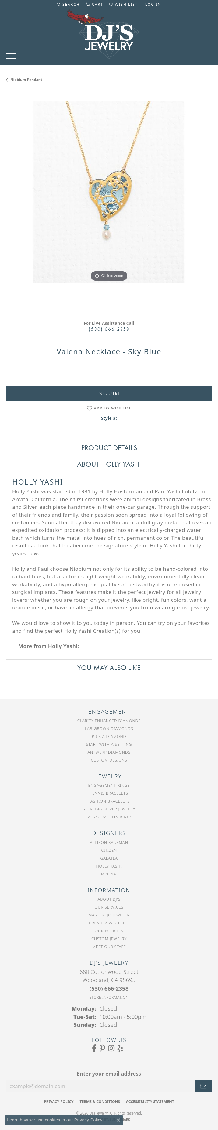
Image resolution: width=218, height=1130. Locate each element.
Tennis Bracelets (109, 793)
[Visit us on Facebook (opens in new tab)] (94, 1048)
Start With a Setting (109, 744)
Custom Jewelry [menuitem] (109, 938)
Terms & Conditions (99, 1101)
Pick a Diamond (109, 736)
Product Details (109, 447)
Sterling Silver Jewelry (109, 809)
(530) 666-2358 (109, 329)
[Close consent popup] (118, 1120)
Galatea (109, 858)
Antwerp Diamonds (108, 752)
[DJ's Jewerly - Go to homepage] (109, 37)
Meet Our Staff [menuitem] (109, 946)
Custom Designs (109, 760)
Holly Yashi (109, 866)
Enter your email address (109, 1073)
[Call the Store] (109, 988)
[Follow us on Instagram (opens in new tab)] (111, 1048)
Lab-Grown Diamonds (109, 728)
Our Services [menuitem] (109, 907)
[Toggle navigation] (11, 56)
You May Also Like (109, 667)
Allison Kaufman (109, 842)
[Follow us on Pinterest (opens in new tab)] (102, 1048)
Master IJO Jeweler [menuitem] (109, 915)
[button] (68, 4)
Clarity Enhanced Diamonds (109, 720)
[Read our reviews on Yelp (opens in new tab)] (120, 1048)
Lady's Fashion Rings (109, 817)
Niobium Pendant (26, 79)
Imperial (109, 874)
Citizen (109, 850)
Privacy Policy (58, 1101)
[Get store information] (109, 997)
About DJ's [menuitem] (109, 899)
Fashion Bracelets (109, 801)
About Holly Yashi (109, 464)
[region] (109, 203)
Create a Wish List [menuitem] (109, 923)
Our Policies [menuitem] (109, 930)
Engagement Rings (109, 785)
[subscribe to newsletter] (203, 1086)
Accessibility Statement (150, 1101)
